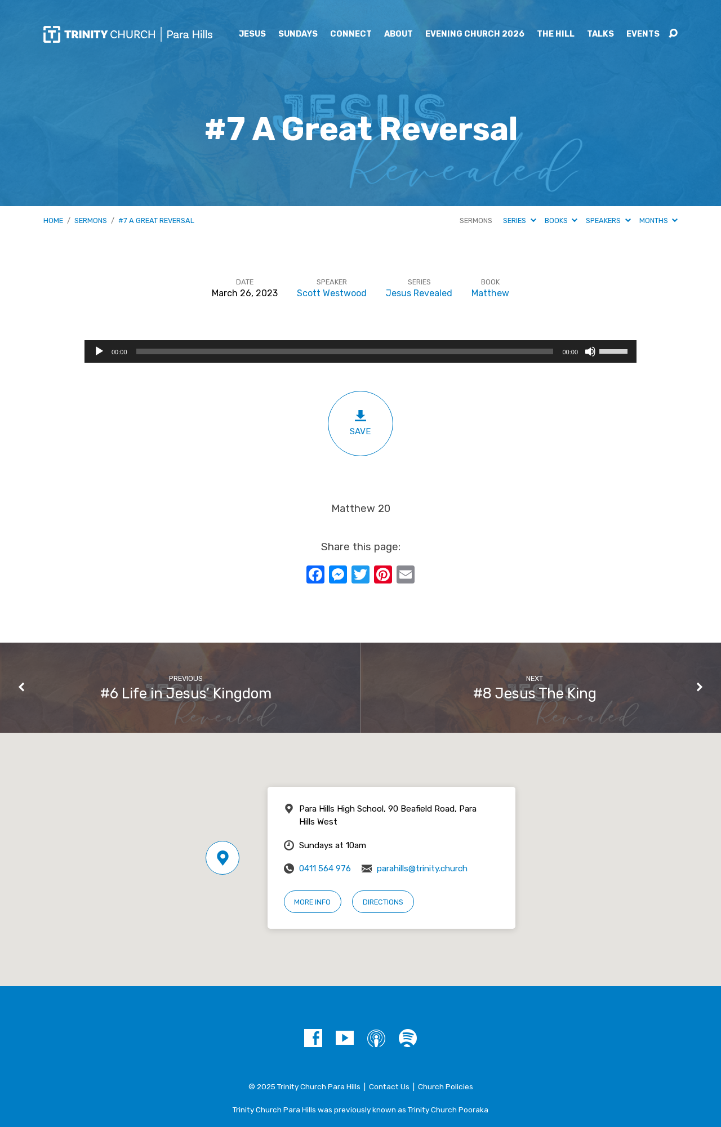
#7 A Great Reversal (156, 220)
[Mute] (590, 351)
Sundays (298, 34)
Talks (600, 34)
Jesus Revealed (419, 293)
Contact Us (389, 1086)
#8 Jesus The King (535, 693)
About (398, 34)
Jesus (252, 34)
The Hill (556, 34)
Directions (383, 902)
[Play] (99, 351)
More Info (312, 902)
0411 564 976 (325, 868)
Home (53, 220)
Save (360, 422)
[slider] (345, 351)
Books (561, 220)
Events (643, 34)
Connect (351, 34)
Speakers (608, 220)
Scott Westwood (332, 293)
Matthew (490, 293)
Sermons (90, 220)
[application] (360, 351)
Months (658, 220)
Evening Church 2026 (474, 34)
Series (519, 220)
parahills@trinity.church (422, 868)
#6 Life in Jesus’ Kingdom (186, 693)
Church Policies (445, 1086)
